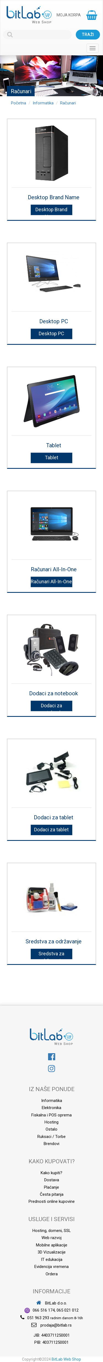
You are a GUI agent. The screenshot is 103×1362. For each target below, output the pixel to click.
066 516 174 (44, 1310)
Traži (88, 34)
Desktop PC (53, 321)
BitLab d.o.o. (51, 1303)
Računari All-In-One (54, 569)
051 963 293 (38, 1317)
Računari (68, 103)
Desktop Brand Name (53, 197)
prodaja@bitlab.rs (56, 1325)
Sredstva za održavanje (54, 941)
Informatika (43, 103)
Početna (18, 103)
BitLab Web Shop (66, 1359)
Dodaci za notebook (53, 693)
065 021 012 (68, 1310)
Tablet (53, 445)
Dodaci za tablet (53, 817)
